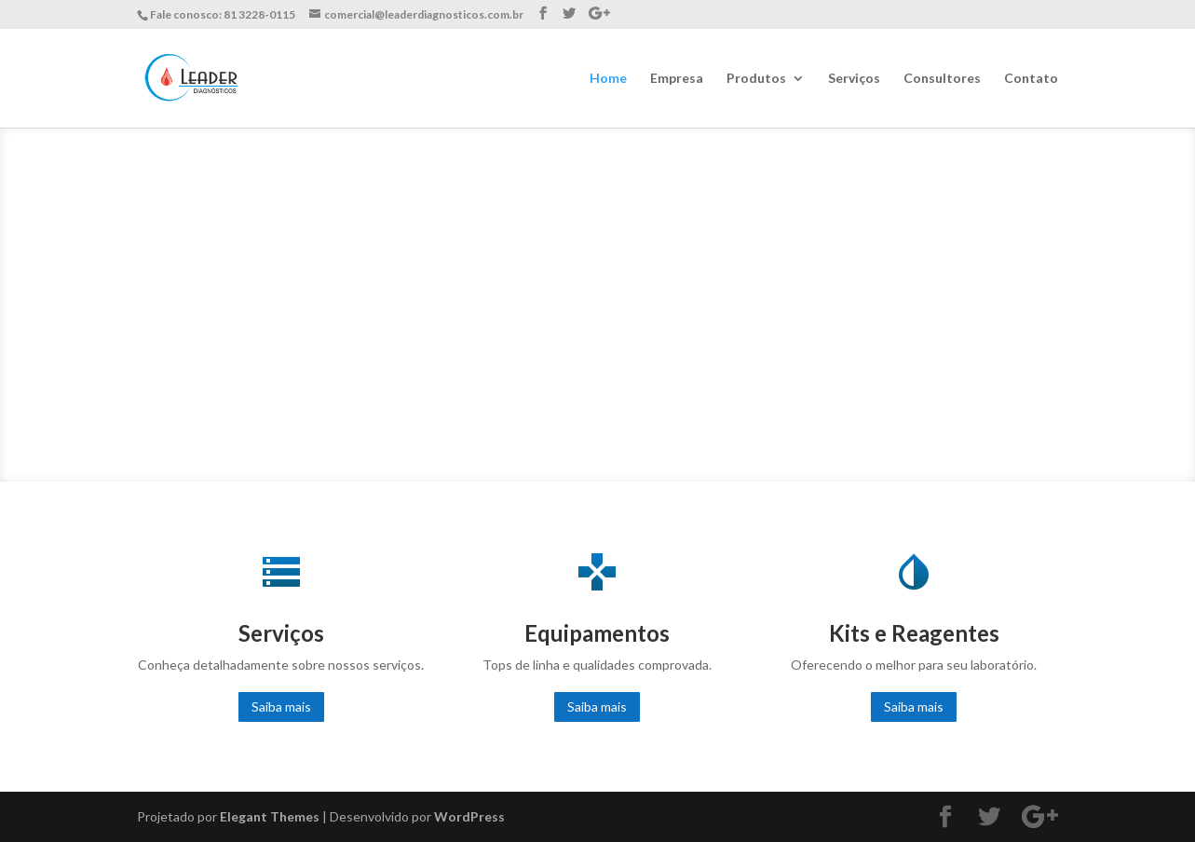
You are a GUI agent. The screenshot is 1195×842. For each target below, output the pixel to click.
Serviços (854, 79)
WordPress (469, 816)
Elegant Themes (269, 816)
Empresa (676, 79)
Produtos (756, 79)
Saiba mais (281, 706)
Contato (1031, 79)
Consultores (942, 79)
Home (608, 79)
